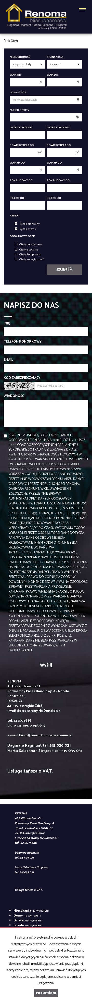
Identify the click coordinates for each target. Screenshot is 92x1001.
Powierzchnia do (59, 145)
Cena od (15, 75)
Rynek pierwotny (27, 224)
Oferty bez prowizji (28, 254)
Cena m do (54, 163)
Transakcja (55, 57)
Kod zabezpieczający (22, 378)
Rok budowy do (58, 180)
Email (8, 360)
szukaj (64, 269)
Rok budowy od (21, 180)
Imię (7, 323)
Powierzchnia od (22, 145)
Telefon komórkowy (22, 341)
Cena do (52, 75)
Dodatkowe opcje (22, 236)
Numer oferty (19, 110)
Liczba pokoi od (21, 128)
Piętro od (17, 198)
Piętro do (54, 198)
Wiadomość (14, 396)
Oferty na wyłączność (29, 259)
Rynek (14, 216)
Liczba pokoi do (58, 128)
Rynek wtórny (25, 229)
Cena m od (17, 163)
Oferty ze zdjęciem (28, 244)
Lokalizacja (18, 93)
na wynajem (31, 911)
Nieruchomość (20, 57)
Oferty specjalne (27, 250)
